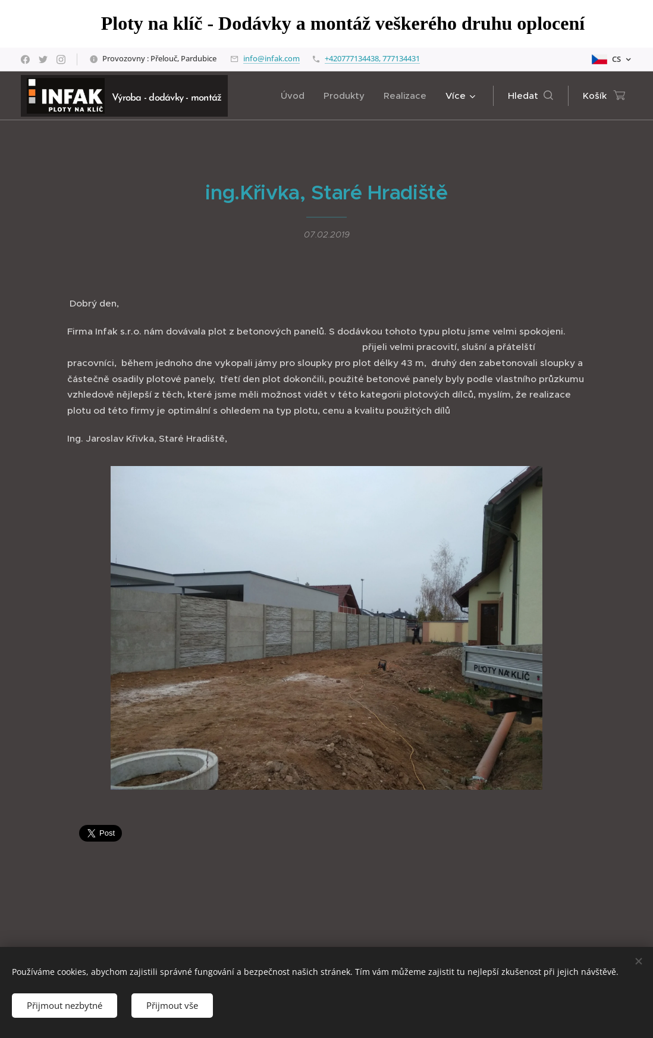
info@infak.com (271, 58)
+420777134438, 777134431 (372, 58)
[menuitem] (296, 96)
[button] (530, 96)
